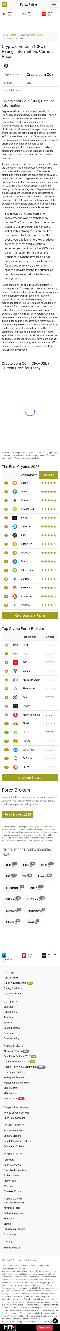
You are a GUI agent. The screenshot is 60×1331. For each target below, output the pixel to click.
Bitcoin (24, 482)
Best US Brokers (12, 1135)
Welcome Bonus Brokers (17, 1082)
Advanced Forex (12, 1207)
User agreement (12, 1028)
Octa (25, 697)
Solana (24, 517)
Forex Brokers (11, 977)
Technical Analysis (13, 1213)
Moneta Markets (31, 714)
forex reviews (38, 829)
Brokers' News (11, 1175)
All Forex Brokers (16, 1051)
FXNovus (14, 910)
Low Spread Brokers (14, 1072)
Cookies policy (11, 1038)
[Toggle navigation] (54, 5)
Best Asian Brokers (14, 1146)
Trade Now (44, 1327)
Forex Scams (14, 1098)
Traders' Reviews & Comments (25, 1067)
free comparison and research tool (30, 838)
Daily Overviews (12, 1165)
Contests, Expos (12, 1191)
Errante (26, 706)
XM (27, 876)
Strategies (9, 1218)
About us (8, 1017)
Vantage (27, 671)
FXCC (25, 653)
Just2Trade (28, 749)
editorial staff (34, 1319)
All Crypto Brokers (30, 777)
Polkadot (25, 605)
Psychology (10, 1234)
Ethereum (26, 500)
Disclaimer (9, 1033)
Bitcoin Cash (27, 570)
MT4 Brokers (10, 1093)
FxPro (26, 662)
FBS (12, 876)
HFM (25, 644)
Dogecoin (26, 552)
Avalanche (26, 596)
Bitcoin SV (26, 544)
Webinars (9, 1186)
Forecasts (9, 1159)
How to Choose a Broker (16, 1112)
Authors (8, 1022)
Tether (24, 491)
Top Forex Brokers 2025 (19, 1061)
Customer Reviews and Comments (40, 797)
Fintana (33, 921)
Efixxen (26, 732)
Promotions (10, 1180)
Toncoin (25, 561)
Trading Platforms (13, 988)
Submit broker (11, 1012)
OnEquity (27, 758)
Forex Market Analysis (15, 1170)
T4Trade (14, 899)
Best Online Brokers (14, 1130)
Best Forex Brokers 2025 (20, 1056)
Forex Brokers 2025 (17, 814)
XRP (23, 535)
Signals (7, 1223)
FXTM (26, 767)
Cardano (25, 578)
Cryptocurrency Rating (31, 34)
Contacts (8, 1006)
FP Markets (16, 887)
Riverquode (29, 688)
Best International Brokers (17, 1141)
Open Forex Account (14, 1118)
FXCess (14, 921)
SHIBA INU (26, 587)
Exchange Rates (12, 1247)
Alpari (26, 723)
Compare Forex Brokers (16, 1107)
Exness (26, 741)
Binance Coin (27, 509)
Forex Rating (28, 4)
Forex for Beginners (14, 1202)
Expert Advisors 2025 (18, 983)
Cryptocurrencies (12, 993)
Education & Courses (14, 1229)
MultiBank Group (31, 679)
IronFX (37, 887)
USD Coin (26, 526)
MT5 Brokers (10, 1088)
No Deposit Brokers (14, 1077)
